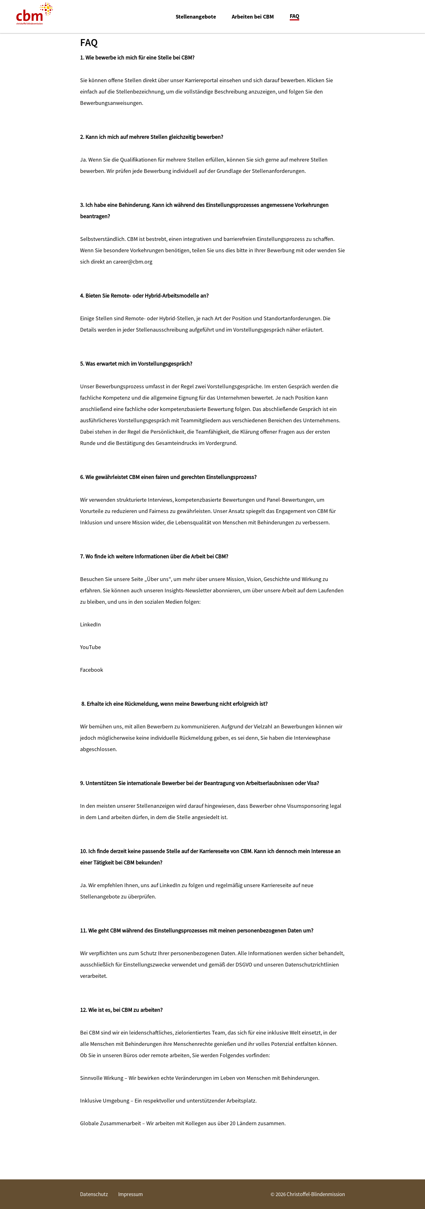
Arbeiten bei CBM (253, 17)
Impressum (130, 1194)
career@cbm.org (132, 261)
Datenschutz (94, 1194)
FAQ (294, 16)
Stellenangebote (196, 17)
